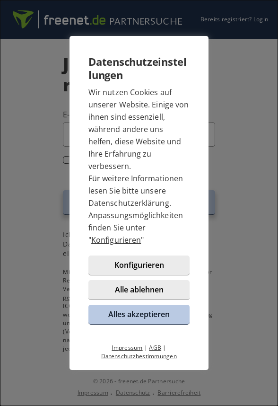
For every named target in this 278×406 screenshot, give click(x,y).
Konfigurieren (116, 240)
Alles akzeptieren (139, 314)
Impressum (127, 348)
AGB (155, 348)
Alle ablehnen (139, 289)
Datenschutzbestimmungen (139, 356)
